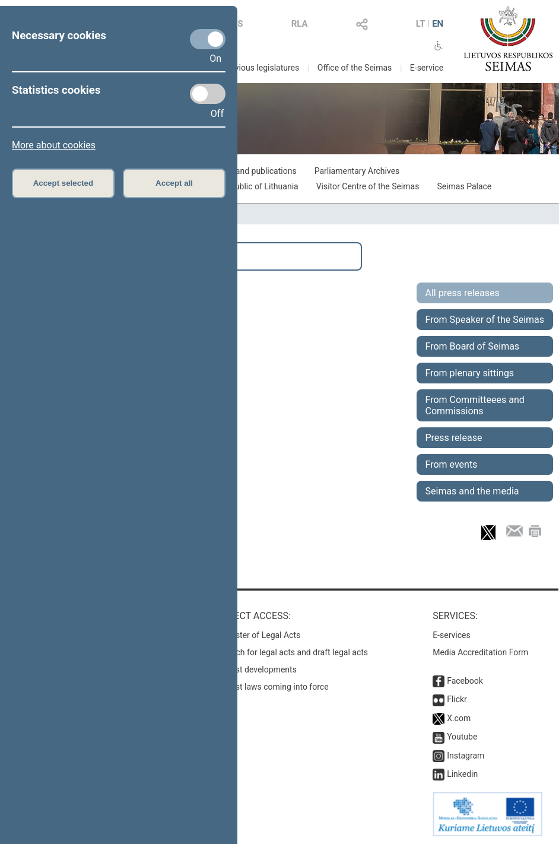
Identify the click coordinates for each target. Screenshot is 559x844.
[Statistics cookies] (207, 94)
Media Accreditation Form (480, 652)
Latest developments (258, 669)
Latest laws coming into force (274, 686)
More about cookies (54, 145)
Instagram (465, 755)
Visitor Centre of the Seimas (368, 186)
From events (451, 464)
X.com (459, 718)
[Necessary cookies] (207, 39)
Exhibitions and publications (245, 171)
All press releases (462, 293)
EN (437, 23)
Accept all (174, 183)
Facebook (465, 681)
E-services (452, 635)
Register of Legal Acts (260, 635)
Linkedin (462, 774)
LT (420, 23)
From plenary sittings (469, 373)
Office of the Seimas (354, 67)
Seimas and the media (472, 491)
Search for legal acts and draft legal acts (294, 652)
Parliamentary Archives (357, 171)
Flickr (457, 699)
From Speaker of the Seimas (485, 319)
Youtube (462, 736)
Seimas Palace (464, 186)
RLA (299, 23)
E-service (426, 67)
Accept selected (63, 183)
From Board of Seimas (472, 346)
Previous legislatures (261, 67)
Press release (453, 437)
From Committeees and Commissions (475, 405)
